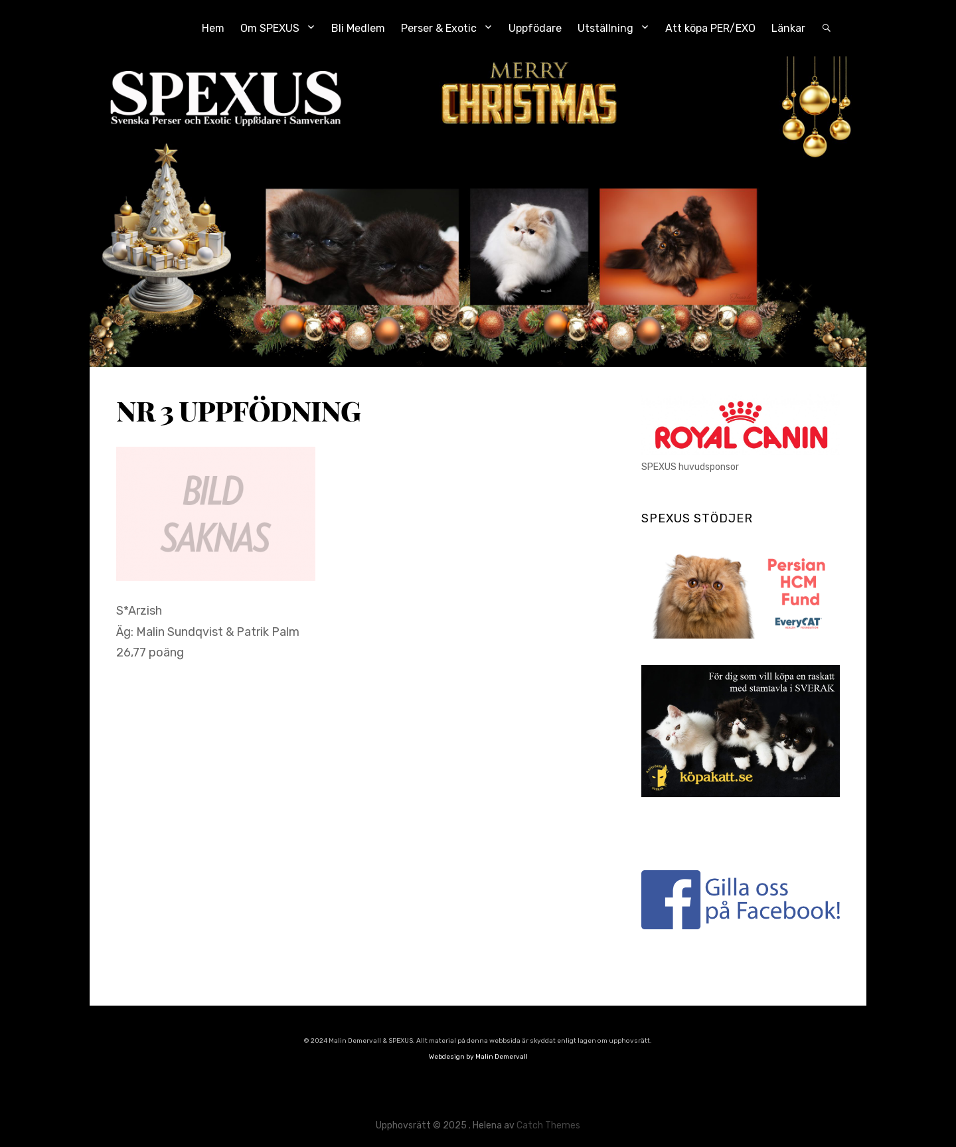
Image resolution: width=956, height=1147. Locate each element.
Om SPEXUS (269, 28)
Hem (213, 28)
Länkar (788, 28)
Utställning (605, 28)
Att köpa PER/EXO (710, 28)
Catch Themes (548, 1125)
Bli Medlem (358, 28)
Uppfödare (535, 28)
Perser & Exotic (439, 28)
